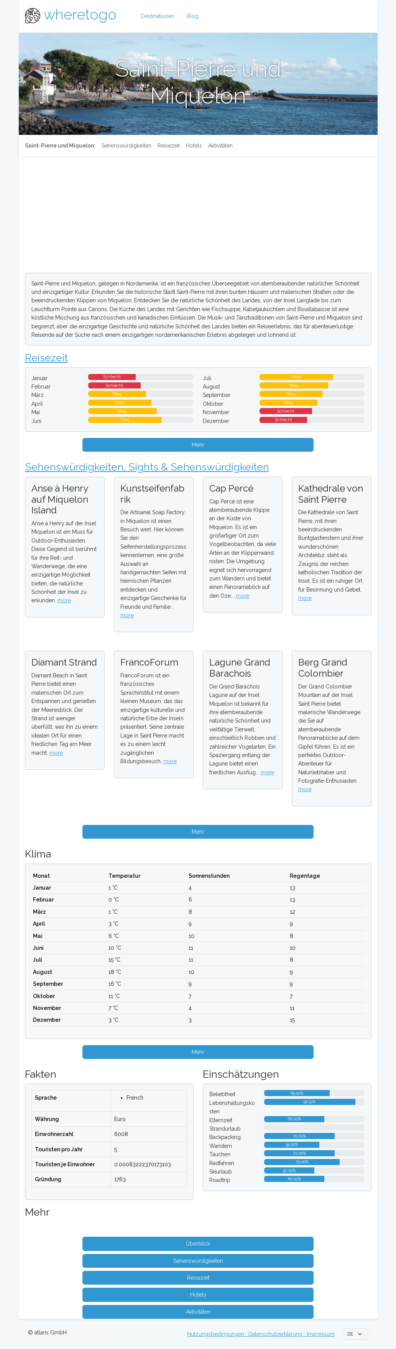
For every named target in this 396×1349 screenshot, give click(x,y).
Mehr (198, 445)
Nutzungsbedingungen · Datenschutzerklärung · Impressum (261, 1334)
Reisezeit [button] (198, 1278)
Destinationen (157, 16)
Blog (193, 16)
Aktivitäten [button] (198, 1312)
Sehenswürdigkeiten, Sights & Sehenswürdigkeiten (147, 467)
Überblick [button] (198, 1244)
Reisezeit (169, 146)
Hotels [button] (198, 1295)
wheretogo (80, 14)
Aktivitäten (220, 146)
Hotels (194, 146)
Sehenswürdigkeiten (126, 146)
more (64, 600)
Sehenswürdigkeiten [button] (198, 1261)
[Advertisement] (198, 213)
